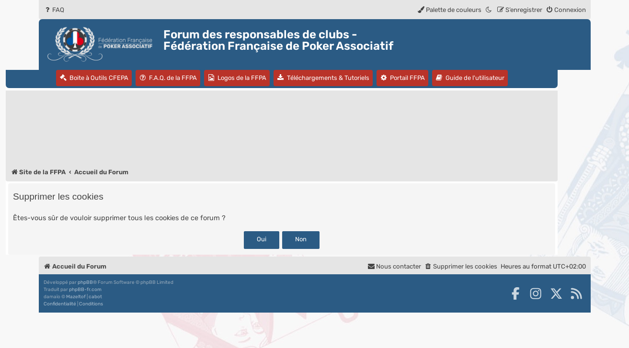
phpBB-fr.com (85, 289)
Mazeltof (76, 297)
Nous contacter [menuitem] (394, 266)
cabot (95, 297)
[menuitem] (54, 10)
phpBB (85, 282)
